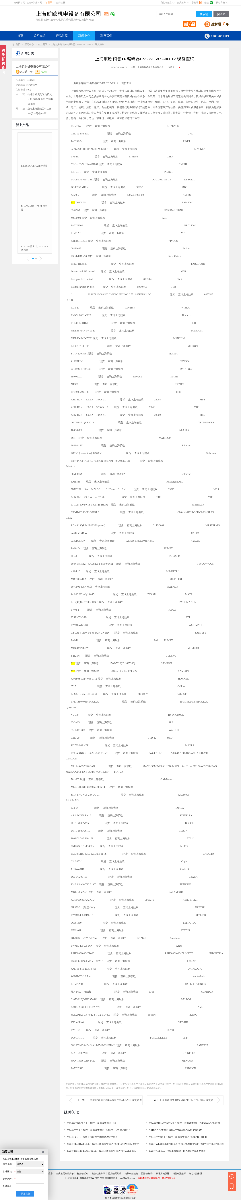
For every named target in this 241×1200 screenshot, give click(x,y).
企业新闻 (42, 44)
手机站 (195, 2)
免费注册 (60, 2)
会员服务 (181, 2)
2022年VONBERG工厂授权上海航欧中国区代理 (91, 1123)
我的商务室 (166, 2)
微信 (206, 2)
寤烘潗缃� (72, 1178)
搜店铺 (204, 14)
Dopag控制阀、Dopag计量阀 (34, 248)
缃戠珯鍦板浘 (195, 1173)
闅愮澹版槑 (147, 1173)
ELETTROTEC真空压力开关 (34, 167)
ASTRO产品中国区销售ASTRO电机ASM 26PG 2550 (175, 1130)
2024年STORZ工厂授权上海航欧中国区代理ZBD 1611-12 (178, 1137)
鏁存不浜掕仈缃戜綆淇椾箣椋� (120, 1198)
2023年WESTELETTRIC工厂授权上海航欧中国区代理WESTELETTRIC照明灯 (186, 1145)
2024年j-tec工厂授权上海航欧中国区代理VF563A (92, 1137)
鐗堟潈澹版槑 (162, 1173)
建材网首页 (19, 2)
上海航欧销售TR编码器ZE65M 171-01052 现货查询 (186, 1105)
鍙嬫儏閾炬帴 (114, 1173)
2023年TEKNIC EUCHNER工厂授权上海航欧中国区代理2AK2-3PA (101, 1150)
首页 (20, 35)
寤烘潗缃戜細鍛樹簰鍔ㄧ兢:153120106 (156, 1178)
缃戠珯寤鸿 (82, 1173)
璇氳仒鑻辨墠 (98, 1173)
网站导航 (220, 2)
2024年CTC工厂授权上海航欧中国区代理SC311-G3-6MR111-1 (98, 1130)
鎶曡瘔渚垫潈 (179, 1173)
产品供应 (62, 35)
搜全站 (221, 14)
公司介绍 (39, 35)
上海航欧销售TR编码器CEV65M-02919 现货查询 (115, 1100)
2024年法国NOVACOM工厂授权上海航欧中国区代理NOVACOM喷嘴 (184, 1123)
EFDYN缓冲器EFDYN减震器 (33, 208)
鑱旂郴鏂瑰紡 (131, 1173)
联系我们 (106, 35)
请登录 (49, 2)
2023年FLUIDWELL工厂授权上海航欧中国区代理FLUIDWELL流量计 (103, 1144)
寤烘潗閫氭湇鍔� (65, 1173)
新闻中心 (84, 35)
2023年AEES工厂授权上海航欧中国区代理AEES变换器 (177, 1150)
